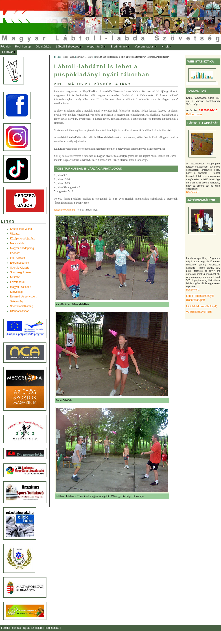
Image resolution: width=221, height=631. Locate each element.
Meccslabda (17, 243)
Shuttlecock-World (21, 228)
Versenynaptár (144, 46)
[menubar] (89, 49)
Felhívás (7, 52)
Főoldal (5, 46)
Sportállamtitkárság (21, 306)
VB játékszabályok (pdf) (199, 311)
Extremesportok (19, 262)
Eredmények (119, 46)
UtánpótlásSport (19, 311)
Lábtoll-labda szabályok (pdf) (201, 306)
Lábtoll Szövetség (67, 46)
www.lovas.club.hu (64, 209)
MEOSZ (15, 277)
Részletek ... (192, 192)
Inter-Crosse (17, 257)
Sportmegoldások (20, 272)
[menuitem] (5, 47)
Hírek (165, 46)
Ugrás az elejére (33, 627)
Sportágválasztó (19, 267)
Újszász (15, 233)
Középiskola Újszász (22, 238)
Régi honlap (23, 46)
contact (17, 627)
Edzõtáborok (17, 282)
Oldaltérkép (43, 46)
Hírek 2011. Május (85, 57)
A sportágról (95, 46)
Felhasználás (194, 114)
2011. (72, 57)
